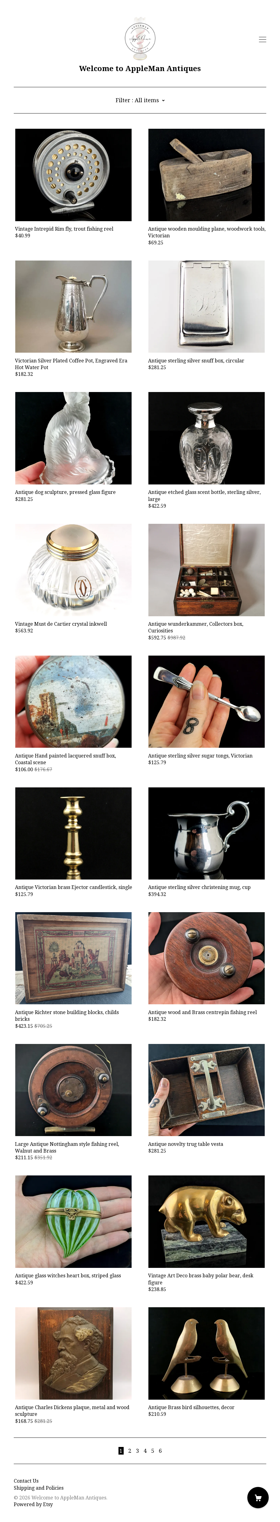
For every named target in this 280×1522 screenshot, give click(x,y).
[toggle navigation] (262, 40)
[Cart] (258, 1497)
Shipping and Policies (39, 1488)
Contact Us (26, 1481)
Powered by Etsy (33, 1504)
